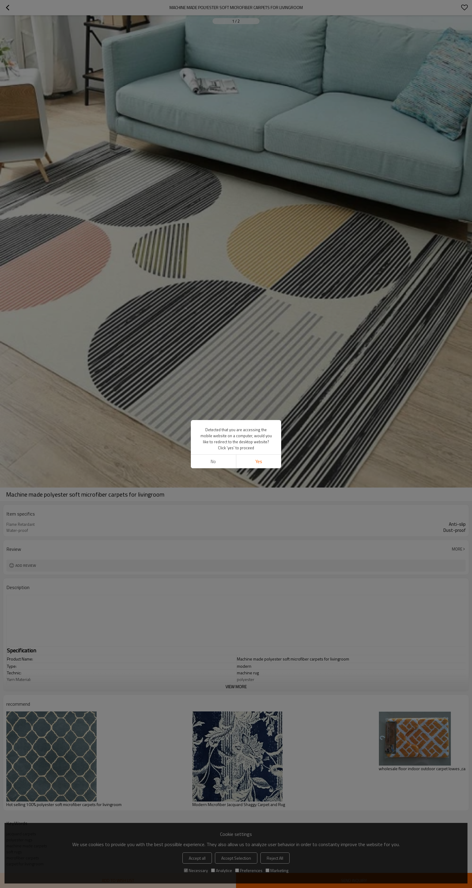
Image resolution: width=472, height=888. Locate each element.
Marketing (277, 870)
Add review (25, 565)
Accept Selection (236, 858)
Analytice (221, 870)
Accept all (197, 858)
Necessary (196, 870)
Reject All (275, 858)
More (457, 549)
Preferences (248, 870)
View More (236, 686)
